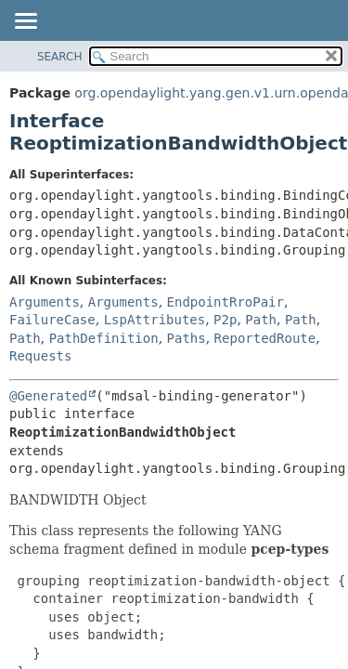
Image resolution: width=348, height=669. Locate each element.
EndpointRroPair (225, 302)
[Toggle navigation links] (25, 22)
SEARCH (60, 56)
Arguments (44, 302)
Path (261, 319)
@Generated (48, 395)
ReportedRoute (265, 338)
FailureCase (52, 319)
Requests (40, 355)
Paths (186, 338)
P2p (225, 319)
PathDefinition (104, 338)
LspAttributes (155, 319)
